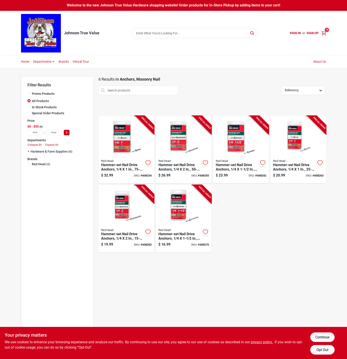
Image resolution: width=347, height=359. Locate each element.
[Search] (252, 33)
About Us (319, 61)
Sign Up (312, 33)
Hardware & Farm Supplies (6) (51, 151)
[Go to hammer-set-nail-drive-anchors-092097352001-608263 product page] (298, 149)
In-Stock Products (44, 107)
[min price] (35, 132)
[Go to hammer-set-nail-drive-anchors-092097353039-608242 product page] (241, 149)
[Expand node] (29, 151)
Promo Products (43, 94)
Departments (42, 61)
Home (25, 61)
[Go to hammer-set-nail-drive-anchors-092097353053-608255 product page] (184, 149)
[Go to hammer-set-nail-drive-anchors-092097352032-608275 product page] (184, 218)
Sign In (295, 33)
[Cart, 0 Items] (324, 33)
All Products (40, 101)
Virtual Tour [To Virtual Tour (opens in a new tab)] (81, 61)
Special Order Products (48, 113)
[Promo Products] (29, 93)
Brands (64, 61)
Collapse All (34, 144)
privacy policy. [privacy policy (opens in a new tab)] (262, 342)
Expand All (51, 144)
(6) (41, 164)
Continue (322, 337)
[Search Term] (194, 33)
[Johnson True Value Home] (41, 33)
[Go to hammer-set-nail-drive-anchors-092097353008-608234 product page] (126, 149)
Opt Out (322, 350)
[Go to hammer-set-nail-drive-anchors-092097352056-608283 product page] (126, 218)
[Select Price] (66, 132)
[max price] (54, 132)
